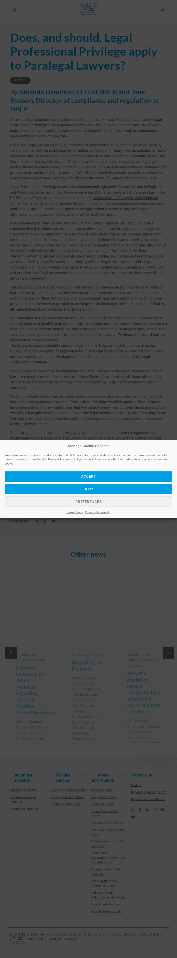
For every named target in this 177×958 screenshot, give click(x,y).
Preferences (88, 502)
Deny (89, 489)
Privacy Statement (97, 512)
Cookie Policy (74, 512)
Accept (88, 476)
